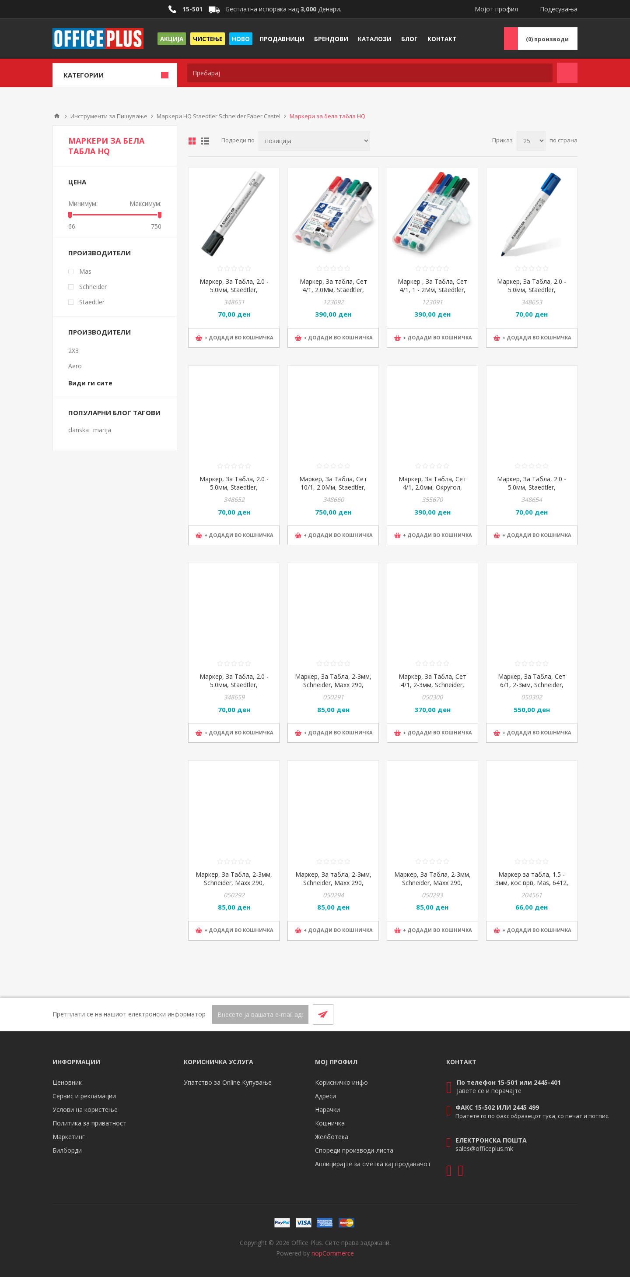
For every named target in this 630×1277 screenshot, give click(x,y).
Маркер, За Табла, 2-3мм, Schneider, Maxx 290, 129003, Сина (432, 882)
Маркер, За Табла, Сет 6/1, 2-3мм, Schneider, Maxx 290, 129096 (532, 684)
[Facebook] (546, 1014)
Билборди (67, 1150)
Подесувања (559, 9)
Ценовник (67, 1082)
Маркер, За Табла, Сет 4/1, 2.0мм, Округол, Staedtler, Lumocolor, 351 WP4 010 (432, 491)
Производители (99, 252)
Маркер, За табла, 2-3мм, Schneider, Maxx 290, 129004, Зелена (333, 882)
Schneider (93, 286)
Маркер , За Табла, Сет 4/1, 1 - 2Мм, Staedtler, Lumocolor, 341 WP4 (432, 289)
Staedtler (92, 302)
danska (78, 430)
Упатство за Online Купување (228, 1082)
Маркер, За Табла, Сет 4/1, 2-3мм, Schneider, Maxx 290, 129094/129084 (432, 684)
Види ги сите (90, 383)
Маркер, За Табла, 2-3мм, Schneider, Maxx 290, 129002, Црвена (234, 882)
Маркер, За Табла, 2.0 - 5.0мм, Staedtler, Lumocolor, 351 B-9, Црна (234, 289)
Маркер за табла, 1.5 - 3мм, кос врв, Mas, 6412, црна (531, 882)
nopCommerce (333, 1253)
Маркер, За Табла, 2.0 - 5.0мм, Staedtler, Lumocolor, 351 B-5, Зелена (531, 491)
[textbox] (370, 72)
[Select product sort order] (314, 141)
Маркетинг (68, 1136)
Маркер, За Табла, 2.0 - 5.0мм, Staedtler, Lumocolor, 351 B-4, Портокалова (234, 689)
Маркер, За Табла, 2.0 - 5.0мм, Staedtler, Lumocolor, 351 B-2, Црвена (234, 491)
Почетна (56, 116)
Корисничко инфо (341, 1082)
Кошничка (330, 1123)
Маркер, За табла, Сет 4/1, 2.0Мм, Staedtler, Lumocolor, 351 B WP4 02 (333, 289)
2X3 (73, 350)
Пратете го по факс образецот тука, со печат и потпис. (532, 1116)
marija (102, 430)
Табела (192, 141)
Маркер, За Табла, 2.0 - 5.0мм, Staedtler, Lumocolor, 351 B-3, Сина (531, 289)
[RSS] (567, 1014)
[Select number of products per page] (531, 141)
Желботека (331, 1136)
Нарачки (327, 1109)
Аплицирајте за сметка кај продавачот (373, 1164)
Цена (77, 181)
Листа (205, 141)
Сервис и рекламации (84, 1096)
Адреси (325, 1096)
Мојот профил (496, 9)
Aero (75, 366)
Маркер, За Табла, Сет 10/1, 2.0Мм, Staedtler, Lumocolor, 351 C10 (333, 487)
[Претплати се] (260, 1014)
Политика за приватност (89, 1123)
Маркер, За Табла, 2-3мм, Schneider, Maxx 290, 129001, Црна (333, 684)
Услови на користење (85, 1109)
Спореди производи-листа (354, 1150)
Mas (85, 271)
